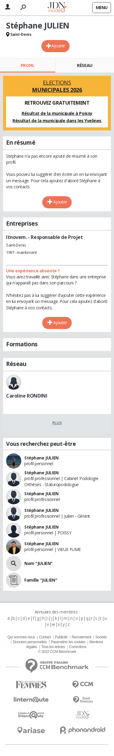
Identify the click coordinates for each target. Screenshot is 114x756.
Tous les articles (53, 647)
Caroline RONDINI (26, 395)
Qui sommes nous (21, 637)
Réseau (84, 65)
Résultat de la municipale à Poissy (57, 113)
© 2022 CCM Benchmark (57, 652)
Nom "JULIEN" (38, 563)
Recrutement (81, 637)
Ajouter (58, 46)
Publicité (61, 637)
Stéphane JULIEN (41, 458)
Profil (27, 65)
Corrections (77, 647)
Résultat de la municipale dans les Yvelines (57, 120)
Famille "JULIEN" (40, 580)
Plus (57, 422)
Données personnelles (30, 642)
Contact (44, 637)
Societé (100, 637)
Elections (57, 86)
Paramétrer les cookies (68, 642)
